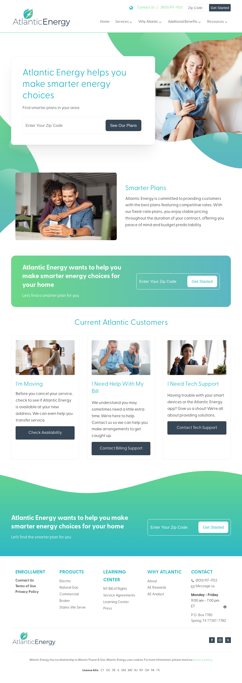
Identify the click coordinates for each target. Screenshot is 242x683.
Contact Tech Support (197, 428)
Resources (217, 22)
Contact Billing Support (121, 448)
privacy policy (202, 660)
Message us (205, 586)
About (152, 581)
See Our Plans (123, 125)
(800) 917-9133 (172, 7)
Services (124, 22)
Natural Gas (68, 588)
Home (105, 22)
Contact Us (24, 580)
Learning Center (116, 602)
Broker (64, 601)
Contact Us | (147, 7)
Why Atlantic (150, 22)
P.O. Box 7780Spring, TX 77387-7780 (208, 618)
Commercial (69, 594)
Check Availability (45, 433)
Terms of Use (25, 586)
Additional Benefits (185, 22)
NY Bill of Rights (115, 589)
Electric (65, 581)
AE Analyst (155, 594)
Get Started (220, 8)
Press (107, 608)
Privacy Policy (27, 592)
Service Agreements (119, 595)
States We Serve (72, 608)
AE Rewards (156, 588)
